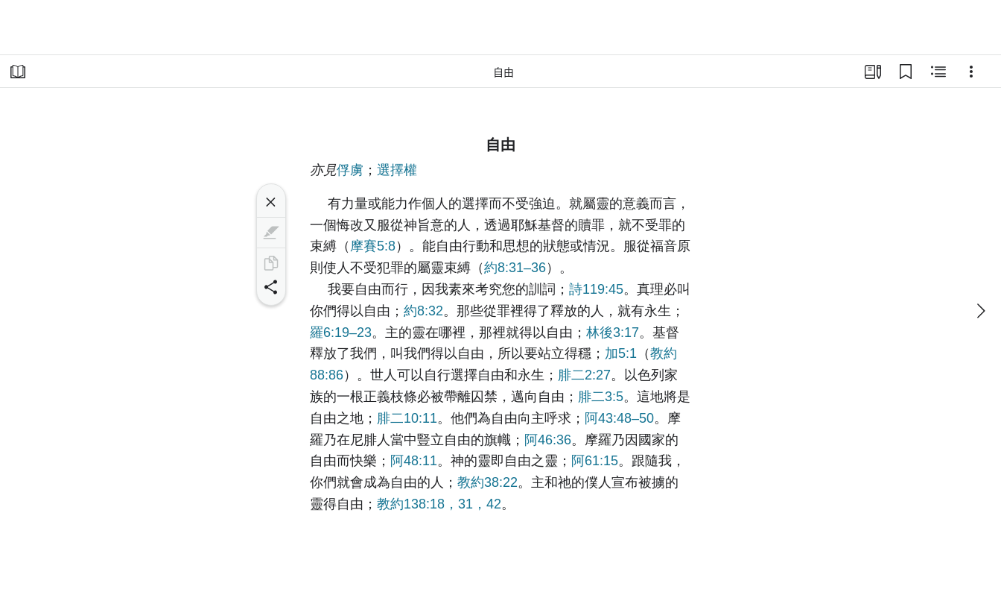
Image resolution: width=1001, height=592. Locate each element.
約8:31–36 (515, 267)
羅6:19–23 (341, 332)
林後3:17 (612, 332)
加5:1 (621, 353)
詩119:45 (596, 289)
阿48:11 (413, 460)
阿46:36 (547, 439)
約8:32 (423, 310)
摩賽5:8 (372, 246)
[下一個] (980, 311)
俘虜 (350, 170)
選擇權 (397, 170)
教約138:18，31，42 (439, 504)
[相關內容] (938, 71)
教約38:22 (487, 482)
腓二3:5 (600, 396)
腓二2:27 (584, 375)
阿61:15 (594, 460)
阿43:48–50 (619, 418)
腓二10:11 (407, 418)
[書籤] (906, 71)
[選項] (971, 71)
